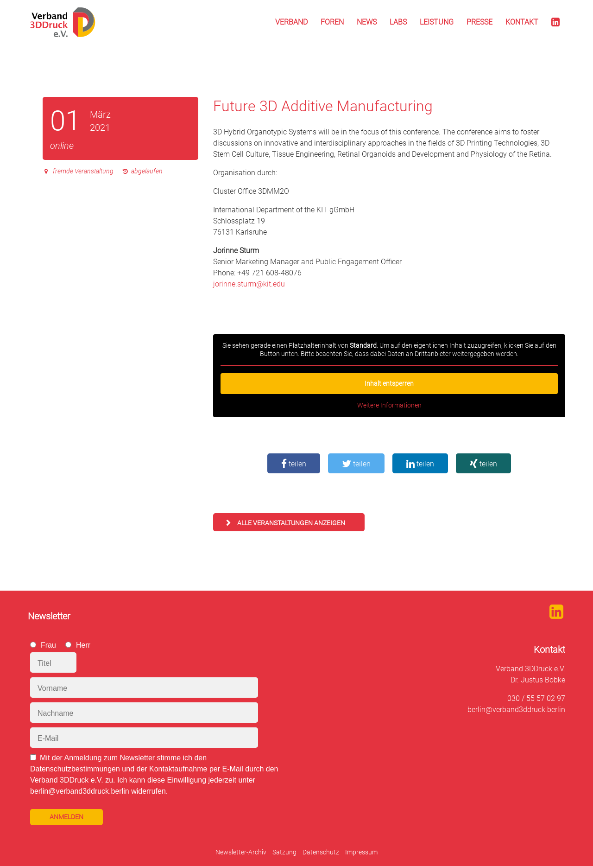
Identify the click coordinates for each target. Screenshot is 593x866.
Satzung (284, 852)
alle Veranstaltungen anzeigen (291, 523)
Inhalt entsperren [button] (389, 383)
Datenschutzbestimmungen (75, 769)
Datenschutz (321, 852)
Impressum (361, 852)
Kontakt (521, 22)
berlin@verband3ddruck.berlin (516, 709)
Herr (83, 645)
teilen (293, 463)
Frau (48, 645)
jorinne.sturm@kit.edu (249, 284)
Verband (291, 22)
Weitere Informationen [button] (389, 405)
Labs (398, 22)
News (367, 22)
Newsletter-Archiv (240, 852)
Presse (479, 22)
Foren (332, 22)
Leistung (437, 22)
